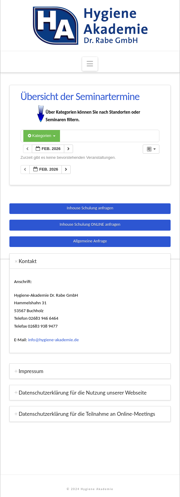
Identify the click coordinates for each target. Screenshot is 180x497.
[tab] (90, 261)
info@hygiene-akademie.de (53, 339)
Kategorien (41, 135)
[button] (90, 64)
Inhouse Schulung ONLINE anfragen (90, 224)
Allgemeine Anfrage (90, 241)
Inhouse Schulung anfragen (90, 208)
